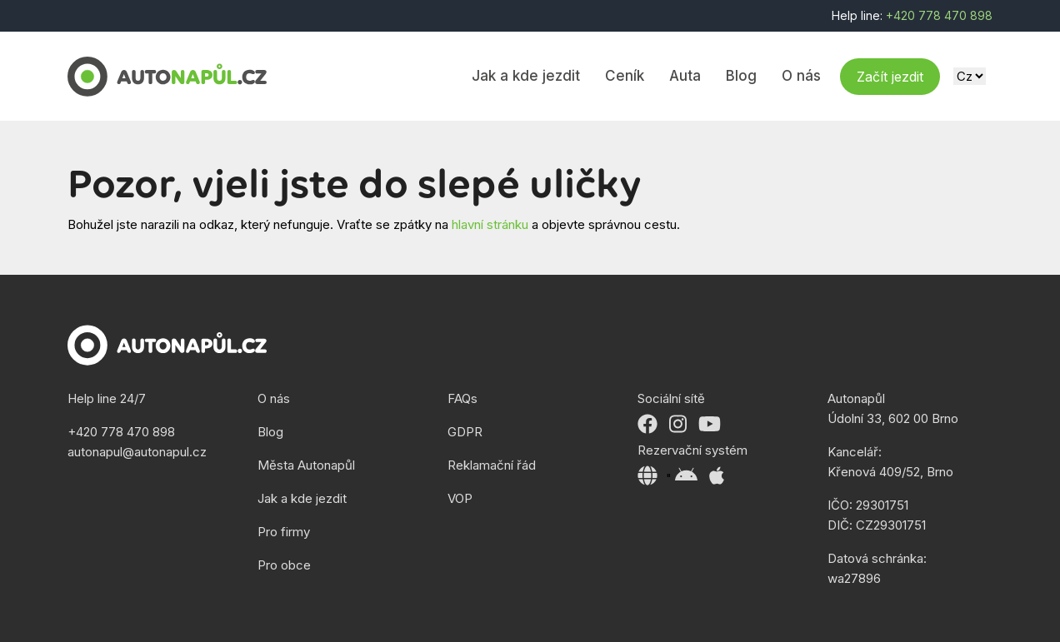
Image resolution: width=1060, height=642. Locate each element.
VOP (460, 498)
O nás (801, 75)
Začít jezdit (890, 76)
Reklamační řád (492, 465)
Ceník (624, 75)
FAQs (463, 398)
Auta (685, 75)
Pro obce (284, 565)
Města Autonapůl (306, 465)
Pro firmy (284, 532)
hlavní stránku (490, 224)
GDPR (465, 432)
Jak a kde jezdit (526, 75)
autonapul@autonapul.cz (137, 452)
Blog (741, 75)
